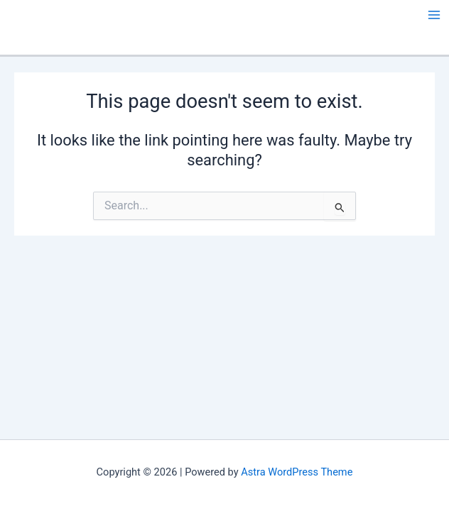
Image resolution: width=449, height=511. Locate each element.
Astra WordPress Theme (296, 472)
